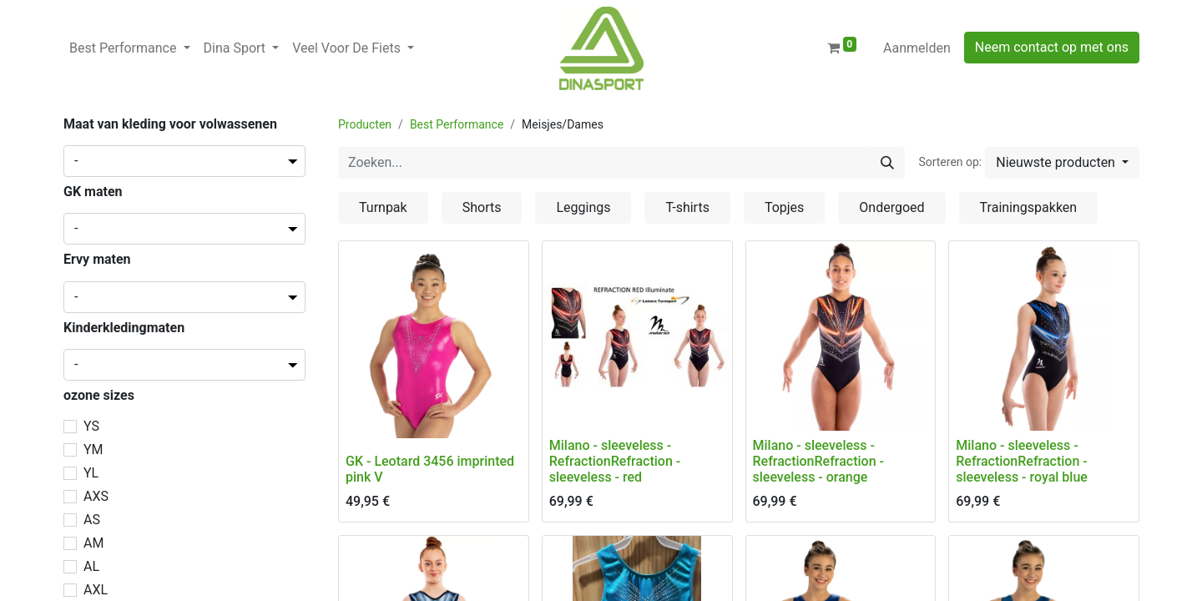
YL (90, 473)
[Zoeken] (887, 163)
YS (91, 426)
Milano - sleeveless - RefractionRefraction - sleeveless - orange (818, 461)
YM (93, 449)
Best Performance (456, 124)
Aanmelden (917, 48)
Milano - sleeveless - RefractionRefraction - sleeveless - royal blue (1022, 461)
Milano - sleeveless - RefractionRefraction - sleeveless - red (614, 461)
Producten (364, 124)
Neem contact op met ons (1052, 47)
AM (93, 543)
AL (91, 566)
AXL (95, 590)
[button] (1062, 163)
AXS (96, 496)
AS (91, 520)
